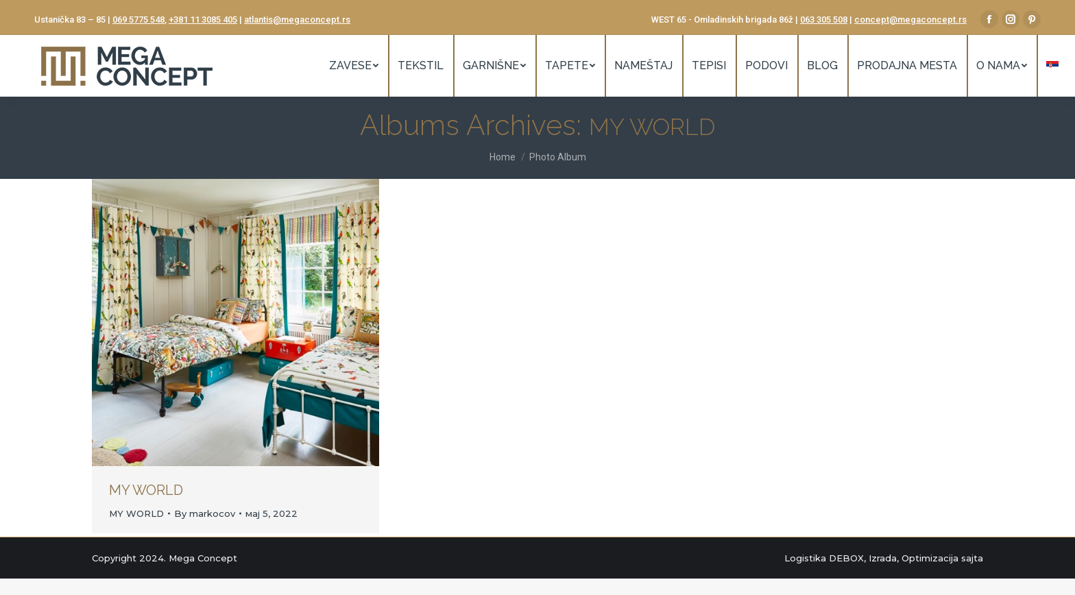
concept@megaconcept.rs (910, 19)
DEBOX (846, 557)
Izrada (883, 557)
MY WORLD (146, 490)
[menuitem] (353, 66)
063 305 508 (823, 19)
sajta (972, 557)
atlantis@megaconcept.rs (297, 19)
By (204, 513)
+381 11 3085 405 (203, 19)
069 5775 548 (138, 19)
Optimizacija (930, 557)
